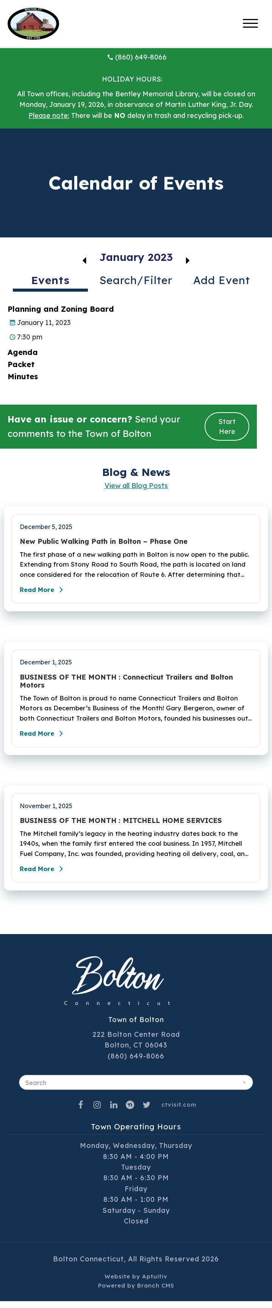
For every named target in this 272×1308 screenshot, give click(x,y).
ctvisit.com (179, 1111)
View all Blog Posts (136, 485)
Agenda (24, 352)
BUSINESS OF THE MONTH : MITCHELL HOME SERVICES (121, 825)
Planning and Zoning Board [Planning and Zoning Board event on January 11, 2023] (61, 309)
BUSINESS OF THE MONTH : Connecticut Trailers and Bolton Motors (126, 683)
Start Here (227, 426)
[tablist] (136, 283)
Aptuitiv (154, 1283)
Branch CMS (155, 1292)
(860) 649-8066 (137, 57)
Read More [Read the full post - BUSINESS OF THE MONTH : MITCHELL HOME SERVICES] (45, 875)
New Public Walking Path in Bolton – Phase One (104, 541)
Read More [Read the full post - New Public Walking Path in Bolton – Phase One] (45, 592)
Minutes (23, 376)
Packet (21, 364)
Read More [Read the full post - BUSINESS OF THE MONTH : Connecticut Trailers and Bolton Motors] (45, 738)
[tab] (50, 282)
